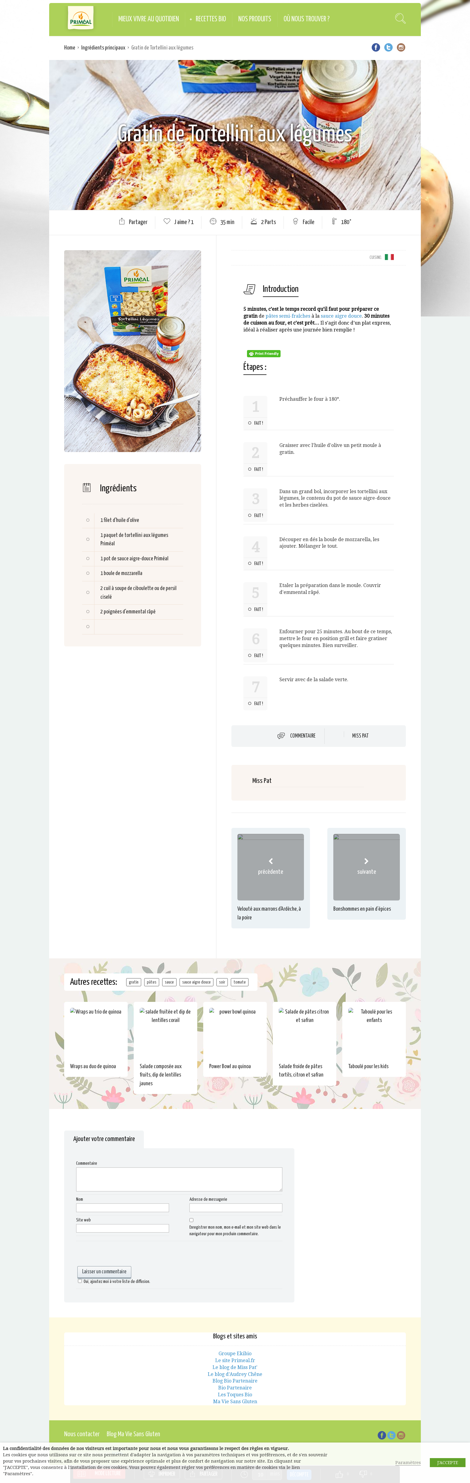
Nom (79, 1199)
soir (222, 982)
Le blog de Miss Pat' (235, 1367)
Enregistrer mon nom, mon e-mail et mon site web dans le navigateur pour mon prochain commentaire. (235, 1230)
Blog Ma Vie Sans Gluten (133, 1434)
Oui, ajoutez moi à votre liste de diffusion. (113, 1281)
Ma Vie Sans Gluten (235, 1401)
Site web (83, 1220)
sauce (169, 982)
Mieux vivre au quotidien (148, 19)
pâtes (151, 982)
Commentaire (302, 736)
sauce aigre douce (341, 316)
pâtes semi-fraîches (288, 316)
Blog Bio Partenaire (235, 1381)
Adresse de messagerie (208, 1199)
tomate (240, 982)
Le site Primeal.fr (235, 1360)
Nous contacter (82, 1434)
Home (69, 48)
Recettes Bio (211, 19)
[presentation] (121, 1254)
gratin (133, 982)
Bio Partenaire (235, 1388)
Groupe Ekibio (235, 1353)
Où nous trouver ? (307, 19)
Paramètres (408, 1462)
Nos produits (254, 19)
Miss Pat (360, 736)
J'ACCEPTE (447, 1462)
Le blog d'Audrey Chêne (235, 1374)
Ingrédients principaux (103, 48)
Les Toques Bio (235, 1395)
